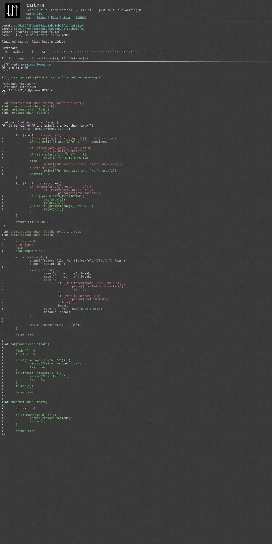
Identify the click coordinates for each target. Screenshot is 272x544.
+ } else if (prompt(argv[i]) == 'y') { (47, 254)
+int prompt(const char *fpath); (29, 129)
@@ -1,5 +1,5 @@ (15, 81)
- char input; (18, 302)
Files (41, 21)
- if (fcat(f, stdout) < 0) (51, 366)
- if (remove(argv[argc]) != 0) (47, 234)
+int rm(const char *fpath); (25, 137)
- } (31, 362)
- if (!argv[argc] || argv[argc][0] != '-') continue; (60, 169)
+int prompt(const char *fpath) (28, 290)
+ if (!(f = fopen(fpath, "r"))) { (36, 447)
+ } (9, 459)
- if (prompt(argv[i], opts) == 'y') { (47, 230)
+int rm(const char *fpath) (25, 499)
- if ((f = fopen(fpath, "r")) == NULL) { (63, 350)
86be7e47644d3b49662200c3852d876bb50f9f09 (49, 34)
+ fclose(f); (17, 479)
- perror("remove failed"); (51, 238)
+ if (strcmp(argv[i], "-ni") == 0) (44, 189)
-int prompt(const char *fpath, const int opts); (43, 125)
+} (3, 491)
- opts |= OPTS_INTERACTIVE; (45, 185)
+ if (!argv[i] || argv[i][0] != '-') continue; (55, 173)
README (81, 21)
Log (28, 21)
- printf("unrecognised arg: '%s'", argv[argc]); (62, 201)
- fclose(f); (39, 374)
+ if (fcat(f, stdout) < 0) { (32, 463)
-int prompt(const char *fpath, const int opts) (42, 286)
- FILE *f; (16, 306)
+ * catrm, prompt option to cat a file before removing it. (53, 93)
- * (4, 89)
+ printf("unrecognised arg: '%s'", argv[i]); (60, 210)
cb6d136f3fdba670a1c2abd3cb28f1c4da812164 (49, 30)
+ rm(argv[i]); (33, 250)
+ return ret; (18, 487)
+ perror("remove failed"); (37, 519)
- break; (35, 378)
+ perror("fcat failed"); (35, 467)
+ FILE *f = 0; (19, 435)
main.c (18, 62)
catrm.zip (34, 16)
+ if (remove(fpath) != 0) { (31, 515)
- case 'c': (31, 346)
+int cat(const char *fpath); (26, 133)
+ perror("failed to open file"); (42, 451)
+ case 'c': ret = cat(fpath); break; (53, 382)
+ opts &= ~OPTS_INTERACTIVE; (46, 193)
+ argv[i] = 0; (26, 214)
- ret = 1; (44, 358)
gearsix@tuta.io (45, 38)
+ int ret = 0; (19, 439)
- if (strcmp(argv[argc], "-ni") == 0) (47, 181)
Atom (66, 21)
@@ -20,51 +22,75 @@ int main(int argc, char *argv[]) (47, 153)
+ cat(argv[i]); (34, 246)
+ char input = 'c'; (24, 310)
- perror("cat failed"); (55, 370)
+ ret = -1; (24, 455)
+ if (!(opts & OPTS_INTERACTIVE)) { (45, 242)
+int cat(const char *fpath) (25, 426)
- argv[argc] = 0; (29, 205)
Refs (54, 21)
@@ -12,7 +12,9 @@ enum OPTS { (27, 109)
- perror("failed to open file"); (63, 354)
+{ (3, 430)
